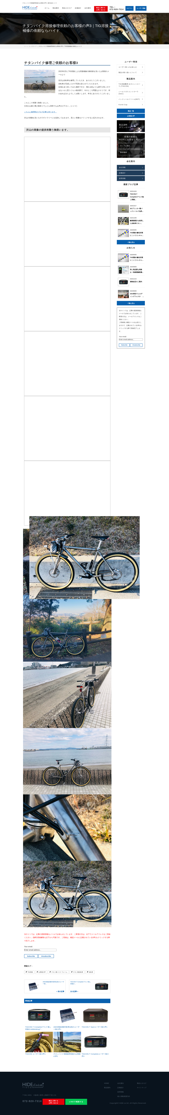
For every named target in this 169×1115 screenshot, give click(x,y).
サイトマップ (141, 1088)
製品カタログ (141, 1083)
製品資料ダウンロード (125, 126)
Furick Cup (123, 104)
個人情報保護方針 (123, 1096)
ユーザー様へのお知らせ (128, 67)
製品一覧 (131, 111)
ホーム (47, 8)
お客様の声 (33, 46)
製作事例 (123, 153)
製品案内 (107, 1088)
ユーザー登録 (141, 8)
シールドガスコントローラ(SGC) (128, 93)
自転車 (90, 972)
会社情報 (122, 168)
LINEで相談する (72, 1102)
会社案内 (87, 8)
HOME (106, 1083)
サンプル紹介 (125, 146)
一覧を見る (131, 243)
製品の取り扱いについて (128, 72)
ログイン (129, 8)
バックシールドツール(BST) (129, 99)
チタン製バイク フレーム (59, 972)
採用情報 (122, 179)
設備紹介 (78, 8)
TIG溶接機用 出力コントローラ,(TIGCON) (129, 85)
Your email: (28, 947)
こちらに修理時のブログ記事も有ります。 (40, 112)
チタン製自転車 (78, 972)
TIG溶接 (30, 972)
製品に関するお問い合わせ (101, 9)
